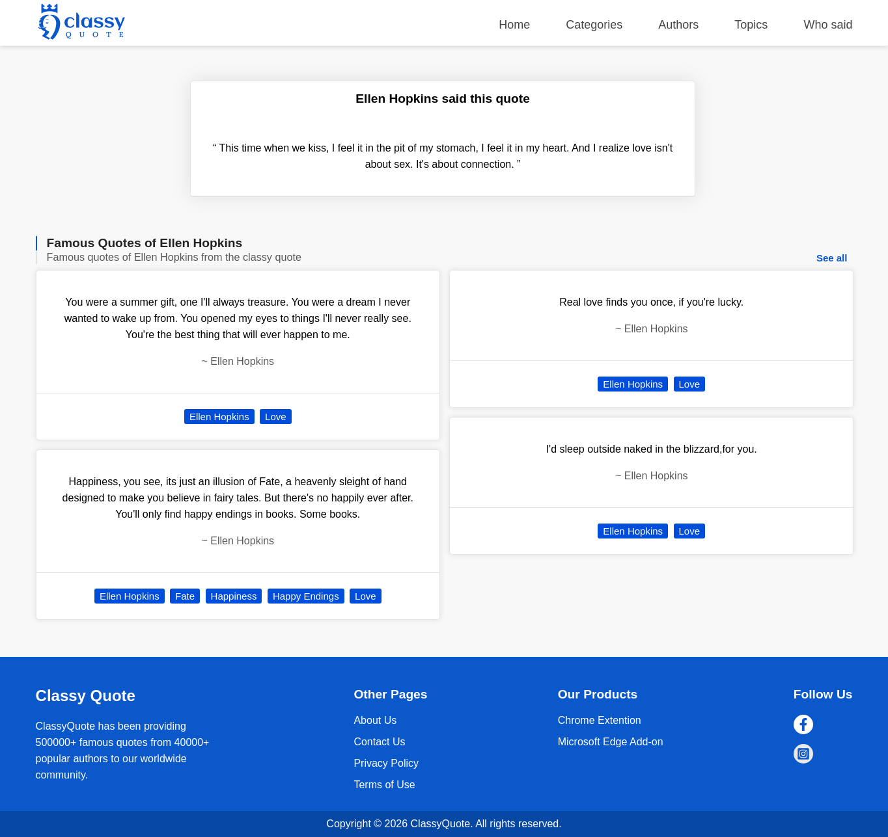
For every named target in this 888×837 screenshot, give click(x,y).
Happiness (234, 596)
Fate (185, 596)
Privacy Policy (386, 763)
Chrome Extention (599, 720)
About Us (375, 720)
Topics (751, 24)
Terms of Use (384, 784)
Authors (678, 24)
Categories (594, 24)
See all (832, 257)
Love (275, 416)
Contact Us (379, 741)
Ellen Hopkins (219, 416)
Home (514, 24)
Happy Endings (306, 596)
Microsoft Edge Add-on (610, 741)
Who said (827, 24)
